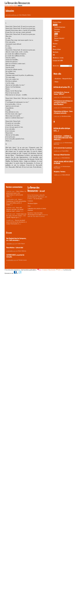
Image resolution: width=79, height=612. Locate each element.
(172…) (56, 131)
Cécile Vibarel (21, 243)
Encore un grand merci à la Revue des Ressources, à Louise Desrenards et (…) (16, 222)
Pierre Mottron (22, 251)
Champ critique (57, 22)
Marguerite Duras (67, 78)
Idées (54, 46)
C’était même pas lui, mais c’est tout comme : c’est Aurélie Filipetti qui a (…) (16, 215)
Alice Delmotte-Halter (25, 15)
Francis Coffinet (65, 151)
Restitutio (55, 52)
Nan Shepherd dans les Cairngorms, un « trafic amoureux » (16, 239)
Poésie (15, 5)
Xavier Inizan (56, 144)
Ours (29, 206)
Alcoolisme (58, 78)
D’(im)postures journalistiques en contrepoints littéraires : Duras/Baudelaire (63, 102)
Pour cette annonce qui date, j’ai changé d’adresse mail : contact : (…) (14, 209)
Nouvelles (57, 31)
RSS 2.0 (59, 270)
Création (11, 5)
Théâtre (56, 40)
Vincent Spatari (57, 168)
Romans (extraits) (59, 38)
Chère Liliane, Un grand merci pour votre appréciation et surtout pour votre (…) (16, 193)
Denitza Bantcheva (66, 158)
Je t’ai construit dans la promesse (63, 148)
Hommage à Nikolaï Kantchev (62, 155)
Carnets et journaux (59, 27)
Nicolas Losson (23, 260)
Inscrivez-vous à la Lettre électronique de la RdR (35, 214)
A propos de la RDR (58, 60)
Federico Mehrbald (66, 175)
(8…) (70, 87)
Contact (45, 270)
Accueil (6, 5)
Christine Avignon (68, 142)
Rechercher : (56, 66)
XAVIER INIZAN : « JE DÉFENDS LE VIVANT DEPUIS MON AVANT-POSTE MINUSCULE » (63, 137)
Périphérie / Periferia (59, 172)
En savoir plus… (38, 198)
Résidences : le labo (58, 58)
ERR (54, 55)
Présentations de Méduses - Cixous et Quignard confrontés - (63, 112)
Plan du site (51, 270)
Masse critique (57, 49)
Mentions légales (32, 203)
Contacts (30, 201)
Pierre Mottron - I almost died (14, 248)
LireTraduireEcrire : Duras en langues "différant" (61, 93)
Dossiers (55, 44)
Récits (56, 36)
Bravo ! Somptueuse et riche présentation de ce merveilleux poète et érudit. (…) (16, 202)
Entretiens (57, 29)
